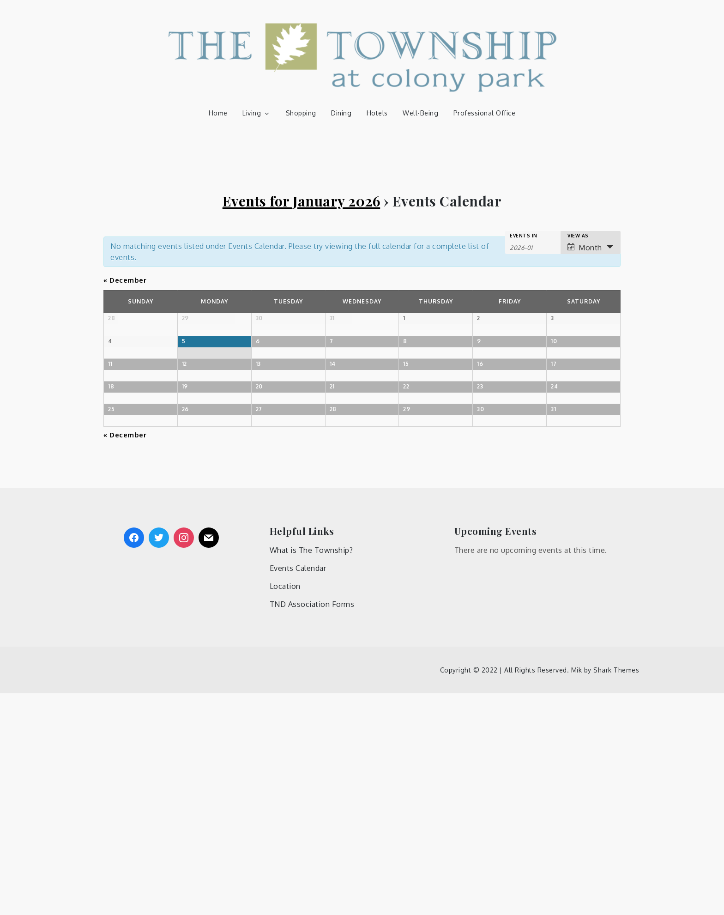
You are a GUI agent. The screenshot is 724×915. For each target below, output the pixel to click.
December (124, 280)
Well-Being (420, 113)
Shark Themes (616, 892)
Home (218, 113)
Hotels (377, 113)
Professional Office (484, 113)
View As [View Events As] (578, 235)
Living (256, 113)
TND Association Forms (312, 825)
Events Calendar (298, 789)
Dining (341, 113)
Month (584, 247)
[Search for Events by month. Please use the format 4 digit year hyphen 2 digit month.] (533, 246)
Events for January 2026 (301, 201)
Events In (523, 235)
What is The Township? (311, 771)
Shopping (301, 113)
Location (285, 807)
